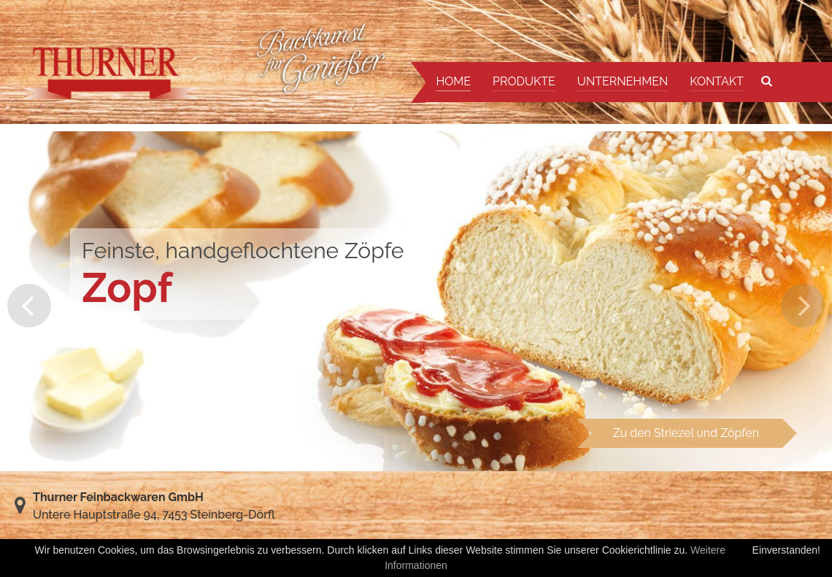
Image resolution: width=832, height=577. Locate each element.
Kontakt (717, 81)
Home (453, 81)
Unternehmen (622, 81)
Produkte (524, 81)
